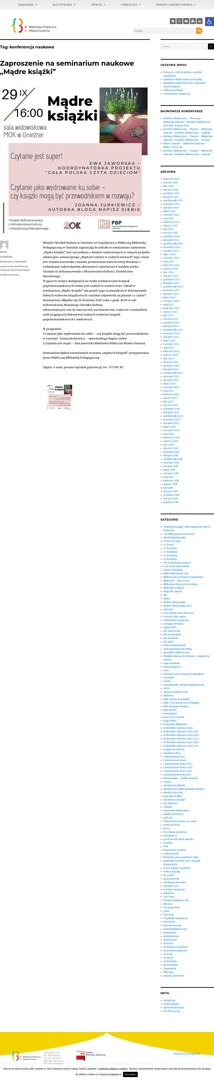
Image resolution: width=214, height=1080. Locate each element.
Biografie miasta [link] (172, 591)
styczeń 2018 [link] (170, 498)
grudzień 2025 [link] (171, 193)
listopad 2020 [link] (171, 412)
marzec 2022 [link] (170, 355)
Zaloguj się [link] (169, 1000)
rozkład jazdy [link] (171, 853)
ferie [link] (166, 670)
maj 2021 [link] (168, 390)
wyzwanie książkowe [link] (175, 950)
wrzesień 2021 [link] (171, 376)
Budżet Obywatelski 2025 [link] (177, 605)
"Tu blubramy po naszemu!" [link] (179, 534)
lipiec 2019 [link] (169, 469)
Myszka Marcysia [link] (173, 792)
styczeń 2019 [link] (170, 491)
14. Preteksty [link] (170, 555)
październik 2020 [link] (173, 416)
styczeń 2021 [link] (170, 405)
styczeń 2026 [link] (170, 189)
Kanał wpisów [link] (171, 1004)
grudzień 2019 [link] (171, 451)
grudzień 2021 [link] (171, 365)
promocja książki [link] (20, 270)
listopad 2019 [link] (170, 455)
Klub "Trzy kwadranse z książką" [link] (181, 702)
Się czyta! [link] (168, 875)
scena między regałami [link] (176, 868)
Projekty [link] (168, 842)
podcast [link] (167, 817)
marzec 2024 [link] (170, 268)
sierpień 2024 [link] (171, 250)
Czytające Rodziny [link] (173, 623)
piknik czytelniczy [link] (173, 814)
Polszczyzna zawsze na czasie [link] (180, 821)
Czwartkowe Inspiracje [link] (176, 620)
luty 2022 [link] (168, 358)
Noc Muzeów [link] (170, 803)
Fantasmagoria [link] (172, 666)
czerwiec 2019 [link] (171, 473)
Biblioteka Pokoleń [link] (173, 587)
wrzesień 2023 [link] (171, 290)
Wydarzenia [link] (6, 261)
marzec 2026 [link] (170, 182)
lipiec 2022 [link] (169, 340)
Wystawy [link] (168, 943)
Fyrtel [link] (166, 681)
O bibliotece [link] (130, 5)
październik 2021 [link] (173, 372)
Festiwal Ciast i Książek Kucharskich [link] (183, 674)
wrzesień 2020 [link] (171, 419)
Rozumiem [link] (130, 1074)
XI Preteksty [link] (170, 961)
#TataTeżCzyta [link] (172, 541)
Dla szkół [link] (168, 641)
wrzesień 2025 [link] (171, 204)
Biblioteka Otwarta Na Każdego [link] (180, 584)
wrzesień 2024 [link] (171, 247)
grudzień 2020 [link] (171, 408)
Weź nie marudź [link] (172, 925)
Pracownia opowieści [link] (175, 832)
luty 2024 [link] (168, 272)
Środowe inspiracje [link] (174, 889)
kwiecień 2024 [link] (171, 265)
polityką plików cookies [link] (113, 1068)
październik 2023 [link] (173, 286)
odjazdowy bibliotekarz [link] (176, 810)
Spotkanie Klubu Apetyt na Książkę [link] (182, 79)
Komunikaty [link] (170, 713)
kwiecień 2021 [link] (171, 394)
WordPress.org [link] (171, 1011)
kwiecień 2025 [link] (171, 222)
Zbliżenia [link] (168, 972)
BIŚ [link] (165, 595)
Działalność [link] (27, 5)
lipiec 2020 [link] (169, 426)
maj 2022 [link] (168, 347)
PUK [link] (165, 846)
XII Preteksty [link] (170, 965)
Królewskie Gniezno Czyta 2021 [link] (180, 731)
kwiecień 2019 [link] (171, 480)
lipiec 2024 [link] (169, 254)
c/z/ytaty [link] (168, 609)
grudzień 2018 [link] (171, 495)
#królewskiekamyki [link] (174, 537)
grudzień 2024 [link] (171, 236)
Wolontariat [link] (169, 932)
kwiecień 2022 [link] (171, 351)
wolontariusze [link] (171, 936)
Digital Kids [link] (169, 627)
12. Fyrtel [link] (168, 544)
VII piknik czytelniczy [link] (175, 918)
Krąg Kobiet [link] (170, 720)
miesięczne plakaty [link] (174, 785)
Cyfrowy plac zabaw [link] (174, 616)
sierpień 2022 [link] (171, 337)
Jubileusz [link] (168, 695)
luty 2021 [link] (168, 401)
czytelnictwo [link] (7, 266)
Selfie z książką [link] (171, 871)
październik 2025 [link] (173, 200)
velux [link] (166, 911)
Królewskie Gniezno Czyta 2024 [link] (181, 742)
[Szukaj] (199, 31)
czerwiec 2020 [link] (171, 430)
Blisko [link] (166, 598)
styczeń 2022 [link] (170, 362)
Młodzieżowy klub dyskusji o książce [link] (183, 789)
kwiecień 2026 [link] (171, 179)
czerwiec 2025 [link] (171, 214)
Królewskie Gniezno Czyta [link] (178, 727)
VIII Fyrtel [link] (169, 921)
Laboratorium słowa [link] (174, 760)
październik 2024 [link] (173, 243)
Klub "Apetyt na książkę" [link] (176, 699)
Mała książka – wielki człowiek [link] (180, 778)
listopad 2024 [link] (171, 240)
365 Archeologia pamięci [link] (177, 562)
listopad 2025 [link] (171, 196)
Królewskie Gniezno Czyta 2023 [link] (181, 738)
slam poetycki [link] (171, 878)
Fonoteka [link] (168, 677)
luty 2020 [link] (168, 444)
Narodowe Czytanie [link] (174, 799)
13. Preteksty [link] (170, 552)
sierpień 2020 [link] (171, 423)
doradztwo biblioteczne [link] (176, 652)
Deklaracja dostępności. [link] (187, 1053)
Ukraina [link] (167, 903)
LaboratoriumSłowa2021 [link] (177, 774)
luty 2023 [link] (168, 315)
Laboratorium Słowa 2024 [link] (178, 767)
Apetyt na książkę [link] (173, 569)
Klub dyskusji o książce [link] (176, 706)
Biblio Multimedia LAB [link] (175, 573)
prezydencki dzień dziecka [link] (178, 839)
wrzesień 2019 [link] (171, 462)
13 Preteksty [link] (170, 548)
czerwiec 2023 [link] (171, 301)
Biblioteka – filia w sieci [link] (176, 580)
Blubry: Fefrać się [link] (173, 147)
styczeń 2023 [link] (170, 319)
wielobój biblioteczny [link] (175, 929)
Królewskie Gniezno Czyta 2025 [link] (181, 745)
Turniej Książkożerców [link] (176, 900)
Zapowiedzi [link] (20, 261)
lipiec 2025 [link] (169, 211)
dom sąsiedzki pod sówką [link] (177, 648)
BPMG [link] (3, 252)
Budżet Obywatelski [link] (174, 602)
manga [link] (167, 781)
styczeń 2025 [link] (170, 232)
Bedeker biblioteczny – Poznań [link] (192, 140)
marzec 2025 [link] (170, 225)
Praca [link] (166, 828)
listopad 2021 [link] (170, 369)
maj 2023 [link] (168, 304)
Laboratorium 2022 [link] (174, 756)
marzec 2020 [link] (170, 441)
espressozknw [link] (171, 663)
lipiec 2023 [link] (169, 297)
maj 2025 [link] (168, 218)
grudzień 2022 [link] (171, 322)
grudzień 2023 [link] (171, 279)
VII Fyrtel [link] (168, 914)
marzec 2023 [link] (170, 311)
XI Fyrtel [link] (168, 957)
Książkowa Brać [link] (172, 753)
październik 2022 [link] (173, 329)
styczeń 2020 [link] (170, 448)
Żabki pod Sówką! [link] (173, 90)
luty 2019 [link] (168, 487)
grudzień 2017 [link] (171, 502)
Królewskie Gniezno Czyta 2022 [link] (181, 735)
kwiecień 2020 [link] (171, 437)
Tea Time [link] (168, 896)
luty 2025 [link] (168, 229)
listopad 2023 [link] (171, 283)
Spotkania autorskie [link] (174, 882)
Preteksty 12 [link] (170, 835)
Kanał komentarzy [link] (173, 1007)
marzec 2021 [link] (170, 398)
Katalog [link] (98, 5)
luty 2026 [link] (168, 186)
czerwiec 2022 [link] (171, 344)
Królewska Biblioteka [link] (175, 724)
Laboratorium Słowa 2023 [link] (177, 763)
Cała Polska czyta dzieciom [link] (178, 613)
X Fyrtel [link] (167, 954)
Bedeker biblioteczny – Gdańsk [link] (192, 132)
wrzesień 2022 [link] (171, 333)
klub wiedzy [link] (170, 710)
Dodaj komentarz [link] (9, 274)
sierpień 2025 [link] (171, 207)
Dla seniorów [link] (170, 638)
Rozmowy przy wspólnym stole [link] (181, 857)
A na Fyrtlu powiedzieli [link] (176, 566)
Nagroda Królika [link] (172, 796)
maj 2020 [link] (168, 434)
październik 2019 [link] (172, 459)
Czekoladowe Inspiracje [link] (176, 93)
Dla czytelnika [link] (64, 5)
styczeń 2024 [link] (170, 275)
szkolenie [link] (168, 893)
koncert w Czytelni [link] (173, 717)
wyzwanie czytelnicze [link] (175, 947)
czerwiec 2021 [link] (171, 387)
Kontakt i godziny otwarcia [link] (176, 5)
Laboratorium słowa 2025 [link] (177, 771)
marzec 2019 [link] (170, 484)
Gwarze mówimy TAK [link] (175, 692)
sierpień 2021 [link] (171, 380)
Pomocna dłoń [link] (171, 824)
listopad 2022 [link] (171, 326)
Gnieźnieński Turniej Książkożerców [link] (183, 684)
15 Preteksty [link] (170, 559)
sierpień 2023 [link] (171, 293)
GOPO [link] (166, 688)
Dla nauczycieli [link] (171, 631)
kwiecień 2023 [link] (171, 308)
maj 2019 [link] (168, 477)
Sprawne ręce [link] (171, 886)
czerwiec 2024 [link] (171, 258)
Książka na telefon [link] (173, 749)
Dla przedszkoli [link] (172, 634)
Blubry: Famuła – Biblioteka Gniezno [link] (183, 143)
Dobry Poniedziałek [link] (174, 645)
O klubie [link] (167, 807)
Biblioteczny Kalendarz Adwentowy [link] (183, 577)
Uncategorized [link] (171, 907)
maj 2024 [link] (168, 261)
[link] (209, 21)
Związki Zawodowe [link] (173, 975)
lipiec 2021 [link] (169, 383)
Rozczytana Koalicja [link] (174, 850)
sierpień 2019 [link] (170, 466)
